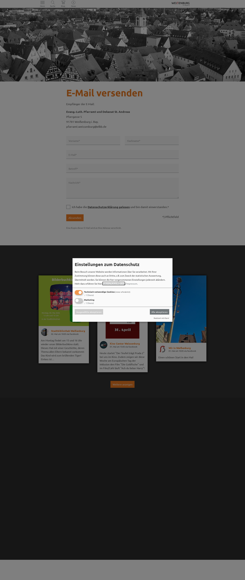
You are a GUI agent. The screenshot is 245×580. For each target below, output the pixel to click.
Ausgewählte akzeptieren (89, 311)
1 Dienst (89, 295)
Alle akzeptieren (159, 311)
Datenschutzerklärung (114, 283)
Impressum (131, 283)
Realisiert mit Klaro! (161, 318)
